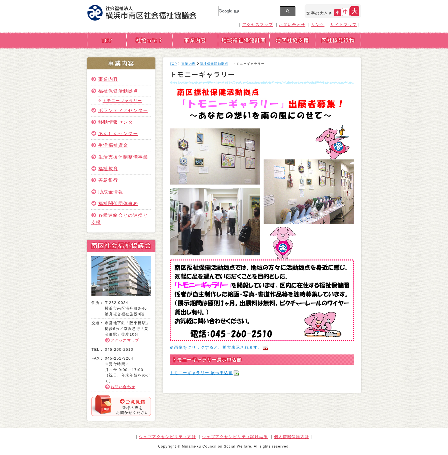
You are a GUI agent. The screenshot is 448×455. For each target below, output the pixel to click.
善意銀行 (108, 180)
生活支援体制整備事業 (123, 156)
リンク (317, 24)
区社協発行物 (338, 40)
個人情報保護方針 (291, 436)
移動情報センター (118, 122)
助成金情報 (110, 191)
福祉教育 (108, 168)
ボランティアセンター (123, 110)
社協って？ (149, 40)
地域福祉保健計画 (243, 40)
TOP (106, 40)
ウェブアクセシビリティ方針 (167, 436)
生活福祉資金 (113, 145)
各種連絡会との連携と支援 (119, 219)
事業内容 (195, 40)
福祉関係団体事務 (118, 203)
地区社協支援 (292, 40)
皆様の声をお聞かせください (132, 407)
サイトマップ (343, 24)
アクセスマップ (257, 24)
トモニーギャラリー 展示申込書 (205, 372)
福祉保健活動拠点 (118, 90)
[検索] (249, 11)
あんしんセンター (118, 133)
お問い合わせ (292, 24)
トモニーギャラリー (122, 100)
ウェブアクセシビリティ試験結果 (235, 436)
